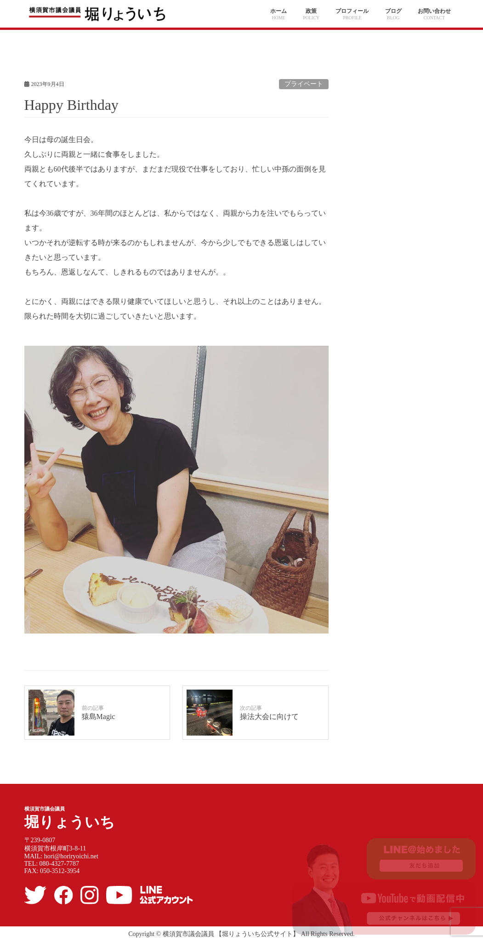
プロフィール (352, 11)
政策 (311, 11)
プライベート (303, 83)
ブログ (393, 11)
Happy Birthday (71, 105)
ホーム (278, 11)
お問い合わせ (434, 11)
